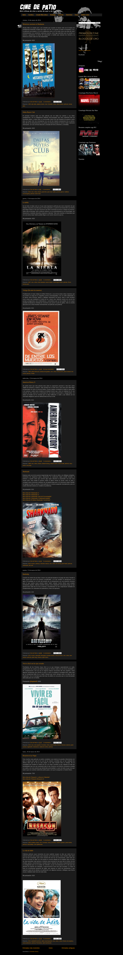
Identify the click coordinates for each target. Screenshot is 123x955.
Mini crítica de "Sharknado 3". (31, 494)
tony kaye (28, 465)
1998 (29, 463)
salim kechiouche (47, 943)
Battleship (26, 574)
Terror (69, 282)
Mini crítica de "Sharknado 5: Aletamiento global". (36, 498)
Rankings (52, 14)
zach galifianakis (38, 844)
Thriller (33, 373)
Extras (77, 14)
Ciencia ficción (59, 655)
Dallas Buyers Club (29, 112)
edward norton (54, 463)
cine (46, 104)
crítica (54, 104)
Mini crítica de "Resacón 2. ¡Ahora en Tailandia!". (36, 777)
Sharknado (26, 471)
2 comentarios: (47, 101)
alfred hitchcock (35, 371)
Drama (39, 191)
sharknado (25, 565)
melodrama (36, 746)
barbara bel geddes (45, 371)
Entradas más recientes (31, 948)
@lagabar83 (33, 681)
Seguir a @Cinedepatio (85, 50)
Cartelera (31, 14)
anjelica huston (40, 104)
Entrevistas (69, 14)
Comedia (50, 104)
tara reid (31, 565)
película (66, 104)
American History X (29, 382)
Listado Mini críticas (42, 14)
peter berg (34, 657)
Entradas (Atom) (34, 951)
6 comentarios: (47, 561)
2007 (29, 282)
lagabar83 (29, 746)
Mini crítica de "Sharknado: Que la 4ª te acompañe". (37, 496)
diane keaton (60, 104)
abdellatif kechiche (36, 941)
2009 (29, 842)
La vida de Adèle (28, 850)
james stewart (67, 371)
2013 (29, 191)
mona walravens (27, 943)
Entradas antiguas (68, 948)
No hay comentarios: (48, 369)
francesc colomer (65, 745)
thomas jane (26, 284)
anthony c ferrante (40, 563)
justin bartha (68, 842)
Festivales (60, 14)
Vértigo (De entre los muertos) (32, 290)
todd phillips (30, 844)
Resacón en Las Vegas (29, 756)
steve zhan (38, 193)
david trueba (53, 745)
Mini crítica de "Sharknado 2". (31, 493)
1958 (29, 371)
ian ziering (58, 563)
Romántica (39, 943)
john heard (64, 563)
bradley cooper (35, 842)
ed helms (53, 842)
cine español (37, 745)
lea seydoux (70, 941)
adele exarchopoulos (47, 941)
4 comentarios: (47, 279)
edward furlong (46, 463)
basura (47, 563)
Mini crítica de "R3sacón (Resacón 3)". (33, 779)
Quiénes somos (85, 14)
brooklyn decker (51, 655)
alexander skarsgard (40, 655)
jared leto (44, 191)
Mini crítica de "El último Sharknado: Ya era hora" (36, 500)
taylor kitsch (45, 657)
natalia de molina (43, 746)
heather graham (61, 842)
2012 (29, 655)
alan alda (33, 104)
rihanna (40, 657)
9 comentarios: (47, 938)
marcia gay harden (58, 282)
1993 (29, 104)
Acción (33, 563)
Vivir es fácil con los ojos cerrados (33, 663)
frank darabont (41, 282)
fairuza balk (61, 463)
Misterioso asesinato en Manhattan (33, 24)
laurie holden (49, 282)
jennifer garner (60, 191)
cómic (57, 941)
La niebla (25, 202)
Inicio (24, 14)
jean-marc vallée (51, 191)
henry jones (60, 371)
